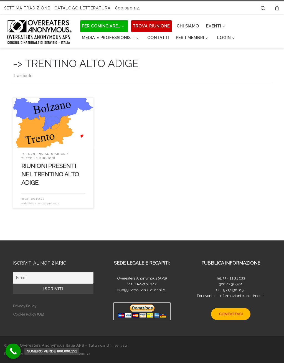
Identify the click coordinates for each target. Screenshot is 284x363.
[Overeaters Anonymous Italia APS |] (38, 31)
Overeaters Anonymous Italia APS (52, 345)
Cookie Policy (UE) (28, 314)
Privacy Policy (24, 306)
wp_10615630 (34, 198)
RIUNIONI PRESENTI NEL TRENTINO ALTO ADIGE (50, 174)
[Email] (53, 278)
